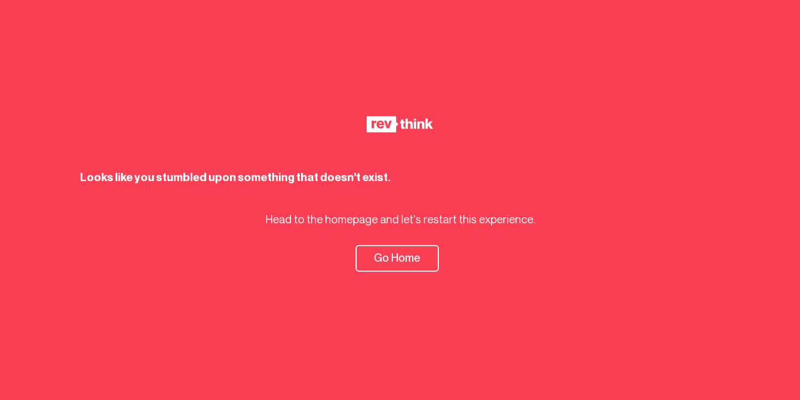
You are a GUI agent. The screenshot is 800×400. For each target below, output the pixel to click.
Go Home (397, 257)
